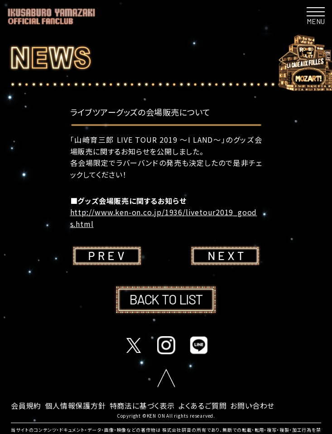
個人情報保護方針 (75, 405)
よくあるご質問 (202, 405)
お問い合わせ (252, 405)
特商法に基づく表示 (142, 405)
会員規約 (26, 405)
